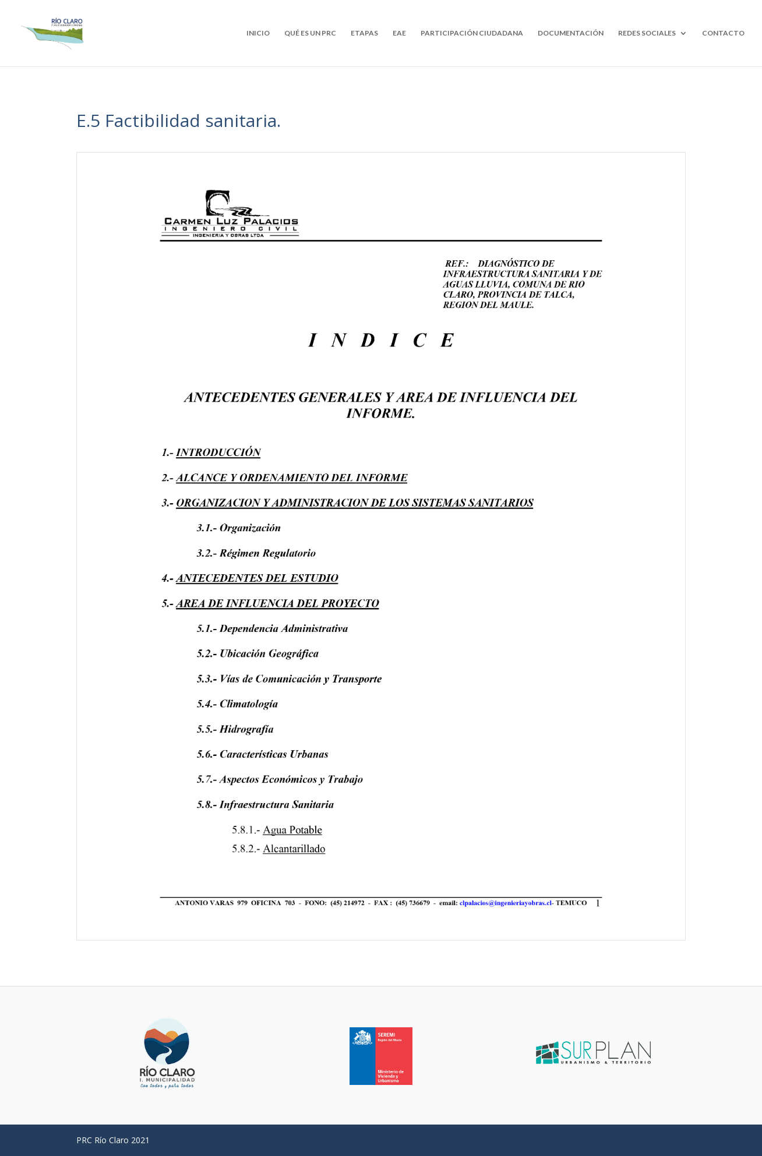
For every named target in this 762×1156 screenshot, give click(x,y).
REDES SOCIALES (647, 33)
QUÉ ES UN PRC (310, 33)
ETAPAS (364, 33)
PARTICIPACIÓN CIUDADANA (472, 33)
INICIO (258, 33)
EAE (399, 33)
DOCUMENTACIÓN (571, 33)
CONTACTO (723, 33)
